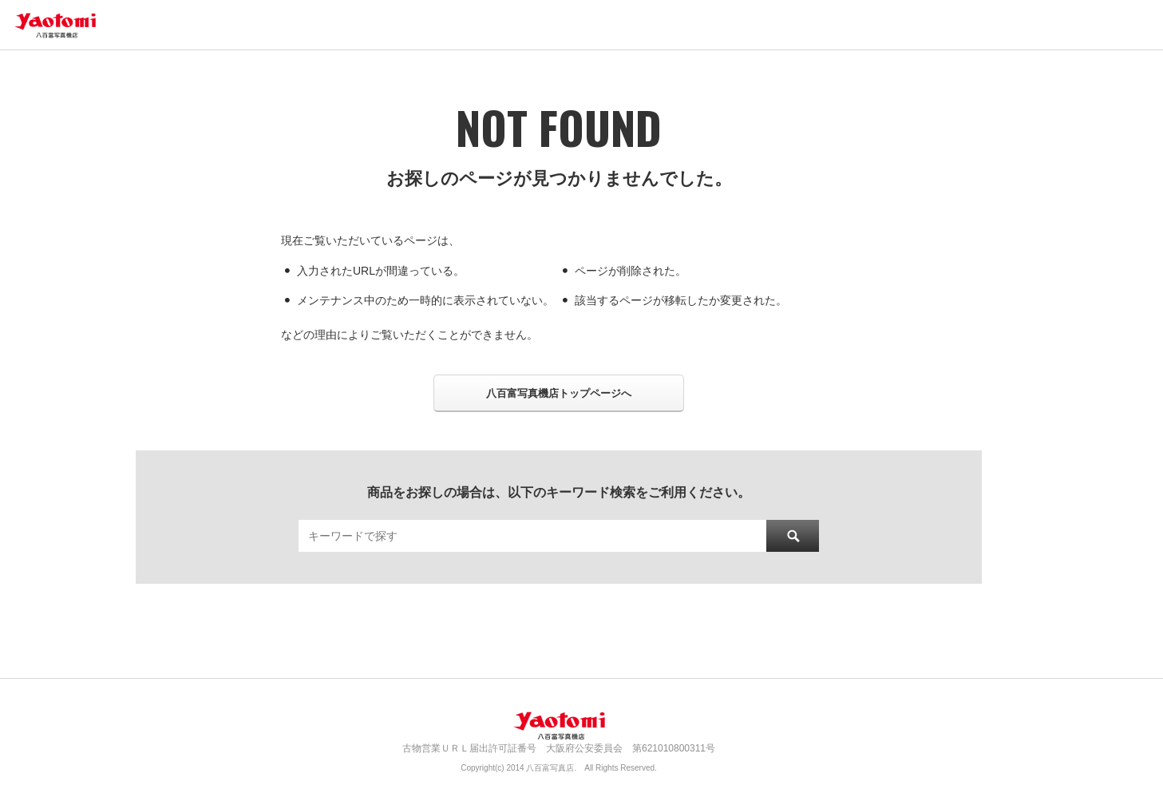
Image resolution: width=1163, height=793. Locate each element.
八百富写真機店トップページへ (558, 393)
